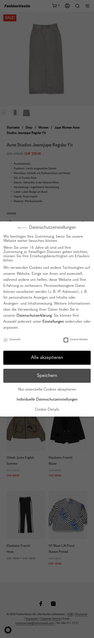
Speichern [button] (47, 375)
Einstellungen (53, 322)
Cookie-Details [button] (47, 409)
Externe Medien (76, 339)
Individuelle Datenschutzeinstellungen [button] (47, 399)
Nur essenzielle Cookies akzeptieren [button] (47, 389)
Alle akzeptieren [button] (47, 357)
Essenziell (11, 339)
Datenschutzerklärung (34, 316)
